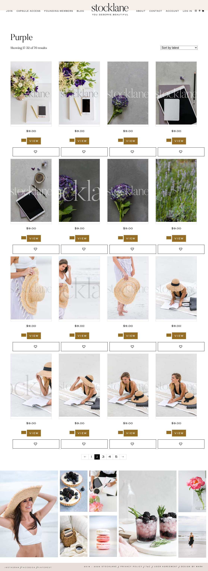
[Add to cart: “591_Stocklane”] (120, 335)
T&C (148, 566)
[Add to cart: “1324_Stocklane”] (120, 237)
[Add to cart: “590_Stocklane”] (168, 335)
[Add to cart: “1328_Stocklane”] (168, 140)
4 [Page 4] (109, 456)
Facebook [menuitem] (28, 567)
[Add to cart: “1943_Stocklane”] (23, 140)
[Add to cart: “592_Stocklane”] (72, 335)
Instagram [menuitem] (12, 567)
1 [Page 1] (91, 456)
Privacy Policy (131, 566)
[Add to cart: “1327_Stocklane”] (23, 237)
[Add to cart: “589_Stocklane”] (23, 432)
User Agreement (166, 566)
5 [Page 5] (116, 456)
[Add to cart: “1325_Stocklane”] (72, 237)
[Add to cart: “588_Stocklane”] (72, 432)
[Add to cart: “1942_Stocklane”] (72, 140)
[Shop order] (179, 48)
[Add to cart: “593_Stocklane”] (23, 335)
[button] (36, 152)
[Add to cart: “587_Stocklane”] (120, 432)
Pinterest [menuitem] (44, 567)
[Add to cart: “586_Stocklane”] (168, 432)
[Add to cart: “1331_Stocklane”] (120, 140)
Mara (199, 566)
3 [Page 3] (103, 456)
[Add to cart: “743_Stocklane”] (168, 237)
